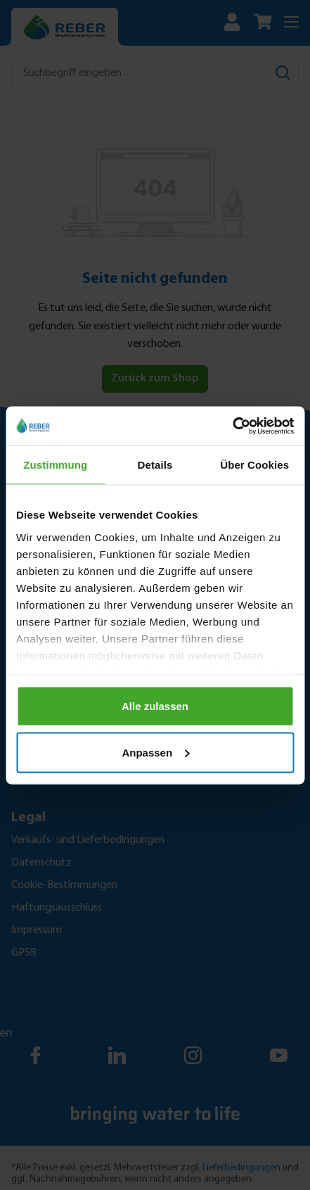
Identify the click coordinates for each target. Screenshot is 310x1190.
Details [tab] (155, 465)
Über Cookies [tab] (254, 465)
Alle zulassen (155, 706)
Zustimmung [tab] (55, 465)
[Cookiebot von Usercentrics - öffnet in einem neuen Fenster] (232, 426)
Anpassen (155, 752)
